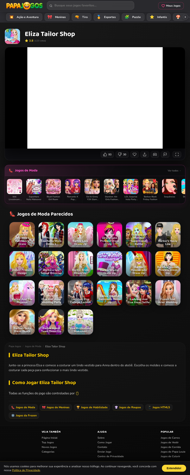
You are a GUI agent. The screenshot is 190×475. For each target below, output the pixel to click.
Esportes (105, 17)
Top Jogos (48, 442)
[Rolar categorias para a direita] (185, 17)
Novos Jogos (49, 447)
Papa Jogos (15, 346)
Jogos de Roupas (128, 407)
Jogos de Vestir (170, 442)
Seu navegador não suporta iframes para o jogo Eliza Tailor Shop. (95, 98)
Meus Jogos (171, 6)
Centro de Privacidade (111, 456)
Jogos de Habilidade (92, 407)
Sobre (101, 438)
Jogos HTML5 (159, 407)
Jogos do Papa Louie (173, 452)
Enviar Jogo (104, 452)
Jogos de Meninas (55, 407)
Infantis (158, 17)
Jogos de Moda (26, 170)
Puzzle (132, 17)
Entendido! (174, 468)
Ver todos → (174, 170)
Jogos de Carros (170, 438)
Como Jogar (105, 442)
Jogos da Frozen (24, 415)
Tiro (80, 17)
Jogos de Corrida (171, 447)
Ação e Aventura (23, 17)
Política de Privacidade (26, 470)
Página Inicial (49, 438)
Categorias (48, 452)
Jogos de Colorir (170, 456)
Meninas (56, 17)
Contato (102, 447)
